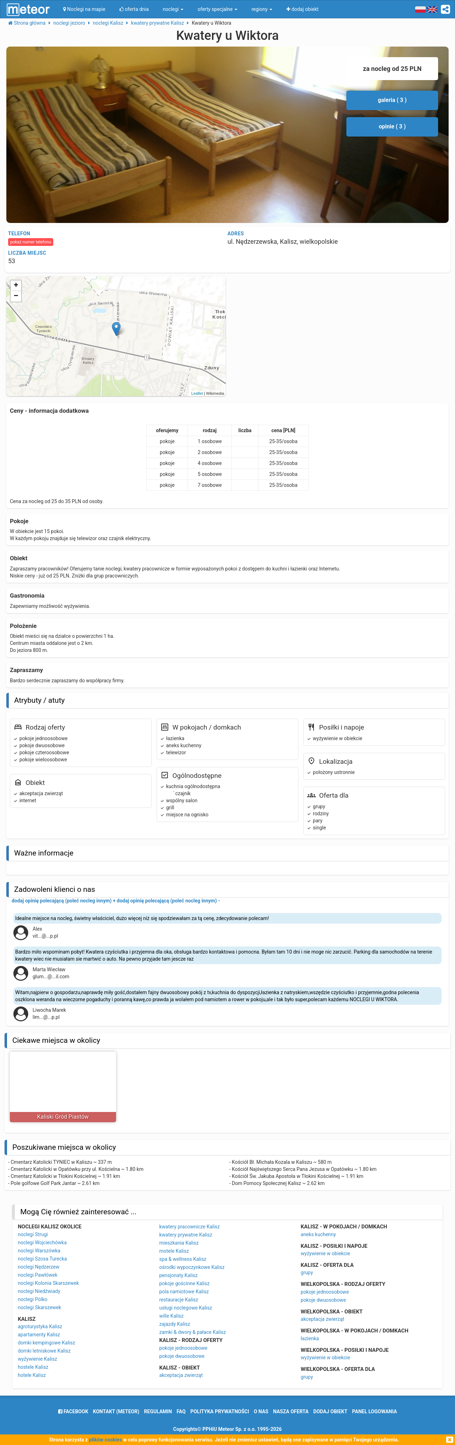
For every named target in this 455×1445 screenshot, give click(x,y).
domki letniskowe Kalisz (44, 1351)
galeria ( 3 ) (392, 100)
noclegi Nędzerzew (38, 1267)
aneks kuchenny (318, 1234)
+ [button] (16, 285)
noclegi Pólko (32, 1299)
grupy (307, 1272)
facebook (73, 1411)
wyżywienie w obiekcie (325, 1253)
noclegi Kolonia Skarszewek (48, 1283)
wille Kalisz (171, 1316)
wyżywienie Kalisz (37, 1359)
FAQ (181, 1411)
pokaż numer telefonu (30, 242)
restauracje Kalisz (178, 1299)
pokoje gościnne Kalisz (184, 1283)
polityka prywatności (219, 1411)
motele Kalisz (174, 1251)
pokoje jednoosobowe (183, 1348)
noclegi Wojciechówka (42, 1242)
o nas (261, 1411)
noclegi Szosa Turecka (42, 1259)
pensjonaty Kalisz (178, 1275)
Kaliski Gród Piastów (63, 1116)
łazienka (310, 1338)
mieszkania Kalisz (179, 1243)
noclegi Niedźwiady (39, 1291)
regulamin (158, 1411)
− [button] (16, 296)
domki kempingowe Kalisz (46, 1343)
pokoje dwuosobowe (181, 1356)
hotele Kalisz (32, 1375)
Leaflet (197, 393)
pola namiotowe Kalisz (184, 1291)
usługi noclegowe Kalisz (185, 1308)
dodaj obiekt (330, 1411)
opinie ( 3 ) (392, 126)
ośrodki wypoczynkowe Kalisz (191, 1267)
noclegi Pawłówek (37, 1275)
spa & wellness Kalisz (182, 1259)
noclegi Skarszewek (39, 1307)
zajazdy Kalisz (174, 1324)
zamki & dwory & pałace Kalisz (192, 1332)
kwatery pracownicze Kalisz (189, 1226)
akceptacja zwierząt (180, 1375)
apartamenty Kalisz (39, 1334)
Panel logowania (374, 1411)
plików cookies (105, 1440)
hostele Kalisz (33, 1367)
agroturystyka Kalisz (40, 1326)
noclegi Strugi (33, 1234)
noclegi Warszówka (39, 1250)
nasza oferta (291, 1411)
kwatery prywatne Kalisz (185, 1235)
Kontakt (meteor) (116, 1411)
